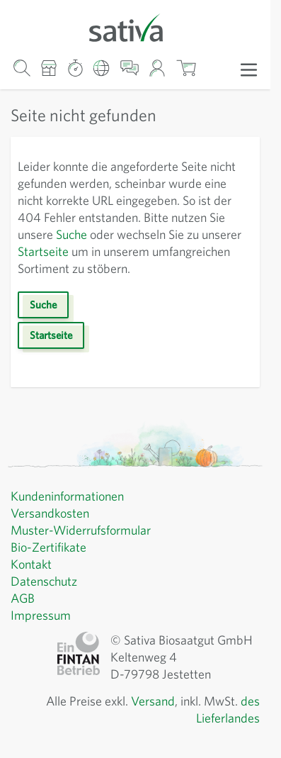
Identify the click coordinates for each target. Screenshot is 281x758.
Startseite (130, 252)
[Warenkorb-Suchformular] (22, 68)
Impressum (42, 615)
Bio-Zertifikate (50, 547)
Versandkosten (53, 513)
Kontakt (32, 564)
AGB (24, 598)
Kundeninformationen (71, 496)
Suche (142, 235)
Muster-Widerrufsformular (83, 530)
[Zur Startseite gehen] (135, 26)
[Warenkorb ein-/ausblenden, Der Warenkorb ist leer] (185, 68)
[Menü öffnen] (249, 69)
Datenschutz (46, 581)
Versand (143, 701)
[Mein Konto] (157, 68)
